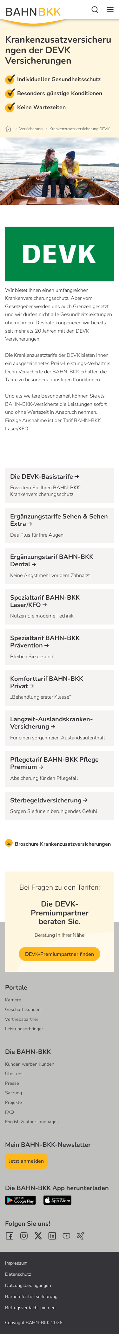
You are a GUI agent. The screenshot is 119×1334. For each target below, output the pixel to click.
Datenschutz (18, 1274)
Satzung (13, 1093)
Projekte (13, 1102)
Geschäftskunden (23, 1009)
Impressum (16, 1263)
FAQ (9, 1112)
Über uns (14, 1073)
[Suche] (95, 9)
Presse (12, 1083)
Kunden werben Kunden (29, 1064)
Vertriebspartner (21, 1019)
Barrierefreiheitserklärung (31, 1296)
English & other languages (32, 1122)
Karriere (13, 1000)
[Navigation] (110, 9)
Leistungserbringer (24, 1029)
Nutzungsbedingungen (28, 1285)
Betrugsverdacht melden (30, 1307)
